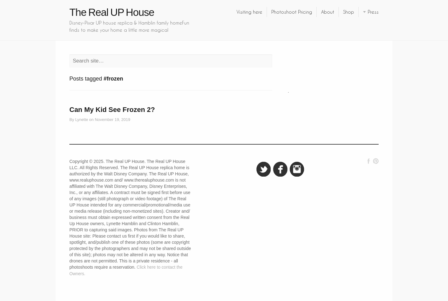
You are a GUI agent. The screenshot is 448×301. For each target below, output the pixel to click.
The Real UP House (111, 12)
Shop (348, 12)
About (327, 12)
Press (373, 12)
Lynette (81, 119)
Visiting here (249, 12)
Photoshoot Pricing (291, 12)
